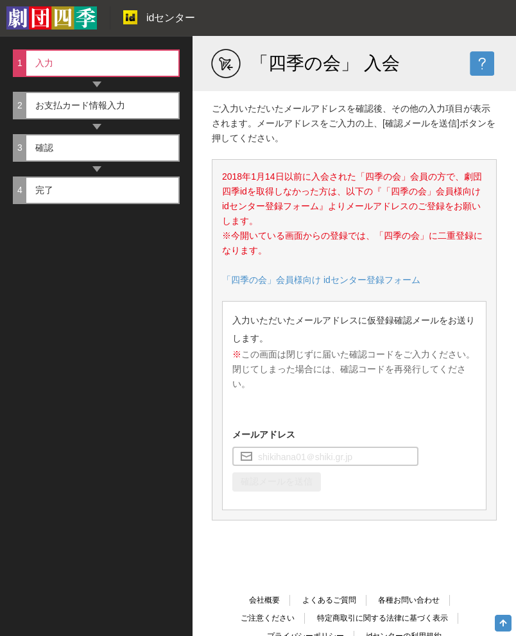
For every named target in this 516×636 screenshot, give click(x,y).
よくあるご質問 (329, 600)
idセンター (159, 17)
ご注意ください (268, 618)
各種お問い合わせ (409, 600)
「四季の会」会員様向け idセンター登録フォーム (321, 280)
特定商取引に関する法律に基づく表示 (382, 618)
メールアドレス (263, 434)
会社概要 (264, 600)
